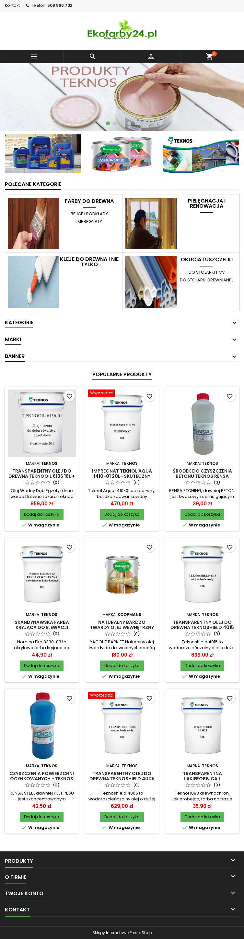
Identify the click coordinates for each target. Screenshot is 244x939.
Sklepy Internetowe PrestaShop (122, 932)
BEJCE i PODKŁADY (89, 214)
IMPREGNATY (89, 221)
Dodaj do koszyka (41, 514)
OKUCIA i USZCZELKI (207, 259)
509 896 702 (59, 5)
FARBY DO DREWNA (89, 201)
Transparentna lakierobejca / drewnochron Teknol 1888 (202, 778)
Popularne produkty (122, 374)
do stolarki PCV (207, 272)
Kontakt (12, 5)
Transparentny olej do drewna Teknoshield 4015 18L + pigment (202, 627)
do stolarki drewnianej (207, 280)
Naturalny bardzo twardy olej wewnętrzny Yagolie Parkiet (122, 627)
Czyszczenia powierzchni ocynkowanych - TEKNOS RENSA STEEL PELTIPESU (41, 778)
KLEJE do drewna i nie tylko (89, 262)
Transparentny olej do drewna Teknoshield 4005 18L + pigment (122, 778)
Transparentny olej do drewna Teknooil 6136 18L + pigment (41, 476)
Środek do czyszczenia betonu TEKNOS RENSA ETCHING (202, 476)
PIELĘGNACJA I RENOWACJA (207, 203)
